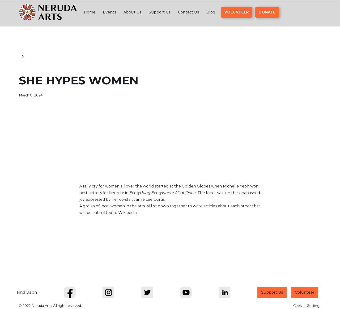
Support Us (159, 12)
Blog (210, 12)
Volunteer (304, 292)
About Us (132, 12)
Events (109, 12)
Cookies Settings (307, 306)
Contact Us (188, 12)
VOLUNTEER (236, 12)
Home (89, 12)
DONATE (267, 12)
